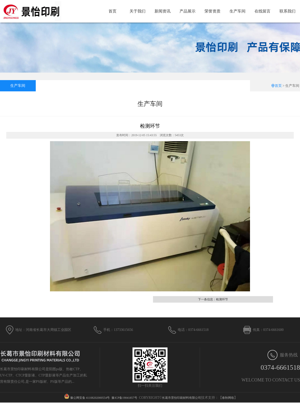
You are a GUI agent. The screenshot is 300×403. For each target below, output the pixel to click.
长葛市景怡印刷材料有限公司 (181, 397)
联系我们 (288, 11)
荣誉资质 (212, 11)
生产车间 (238, 11)
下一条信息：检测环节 (213, 299)
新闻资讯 (162, 11)
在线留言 (262, 11)
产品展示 (188, 11)
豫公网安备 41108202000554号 (90, 397)
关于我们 (138, 11)
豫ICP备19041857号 (124, 397)
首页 (112, 11)
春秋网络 (228, 397)
